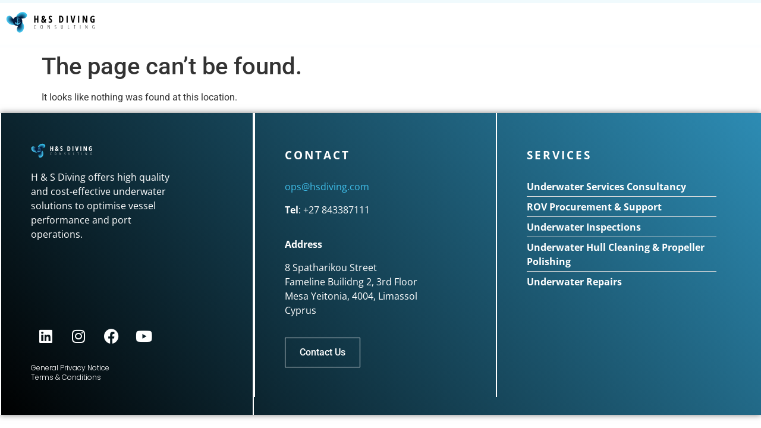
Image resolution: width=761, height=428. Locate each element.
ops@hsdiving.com (327, 186)
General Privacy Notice (70, 368)
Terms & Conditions (66, 377)
